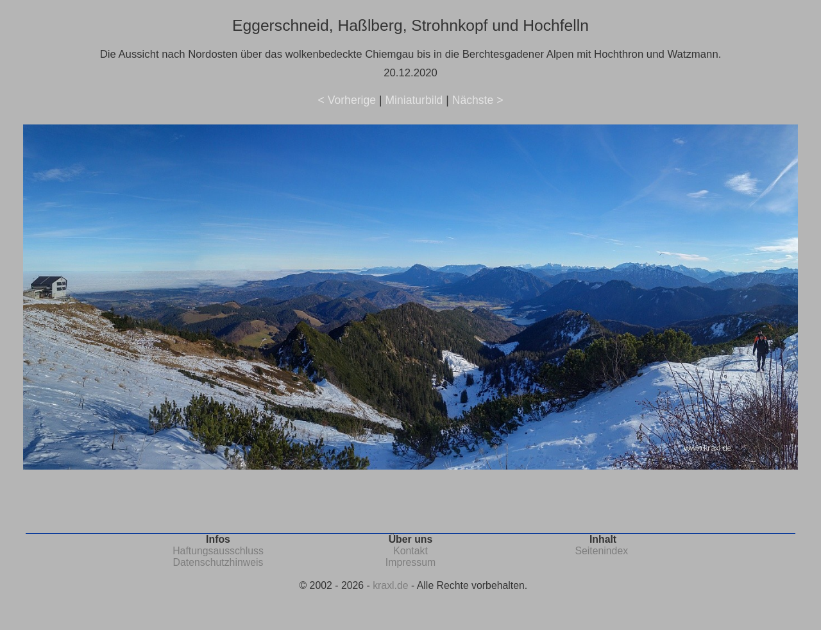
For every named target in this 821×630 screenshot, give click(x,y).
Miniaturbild (414, 100)
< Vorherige (347, 100)
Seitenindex (601, 550)
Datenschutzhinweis (218, 562)
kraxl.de (390, 585)
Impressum (410, 562)
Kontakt (410, 550)
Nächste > (478, 100)
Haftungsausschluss (218, 550)
